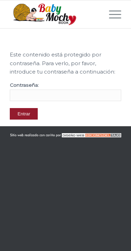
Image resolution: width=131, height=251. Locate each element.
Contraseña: (65, 91)
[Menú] (111, 14)
